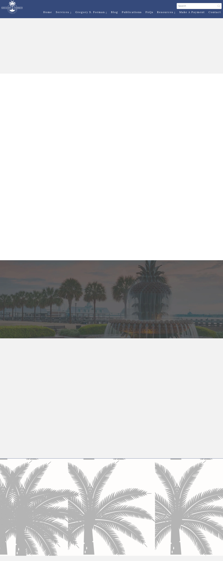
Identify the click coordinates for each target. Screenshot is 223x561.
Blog (113, 12)
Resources (165, 12)
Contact (214, 12)
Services (63, 12)
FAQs (148, 12)
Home (46, 12)
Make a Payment (191, 12)
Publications (131, 12)
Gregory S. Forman (90, 12)
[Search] (198, 6)
